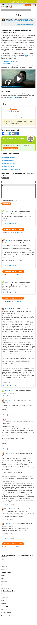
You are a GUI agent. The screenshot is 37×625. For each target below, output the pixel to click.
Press (2, 600)
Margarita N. (8, 390)
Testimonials (4, 566)
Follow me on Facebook (7, 615)
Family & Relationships (18, 20)
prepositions (6, 63)
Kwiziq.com (4, 609)
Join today (20, 232)
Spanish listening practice (8, 157)
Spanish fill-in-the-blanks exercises (10, 169)
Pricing (3, 569)
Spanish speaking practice (8, 163)
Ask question (6, 203)
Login (2, 578)
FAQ (2, 593)
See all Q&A (5, 177)
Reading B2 (10, 20)
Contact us (4, 603)
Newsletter (4, 581)
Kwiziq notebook (14, 97)
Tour (2, 559)
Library (9, 10)
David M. (7, 309)
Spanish (4, 10)
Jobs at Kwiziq (4, 597)
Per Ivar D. (8, 211)
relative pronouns (29, 55)
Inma (6, 419)
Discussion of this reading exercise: (26, 24)
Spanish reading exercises (19, 10)
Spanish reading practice (20, 117)
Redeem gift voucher (6, 588)
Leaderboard (4, 563)
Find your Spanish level (10, 148)
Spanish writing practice (7, 166)
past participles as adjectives (17, 57)
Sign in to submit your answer (13, 229)
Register (3, 575)
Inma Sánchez (10, 100)
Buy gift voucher (5, 585)
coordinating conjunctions (10, 61)
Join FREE (27, 5)
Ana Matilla (25, 19)
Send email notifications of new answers (13, 200)
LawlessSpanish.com (6, 612)
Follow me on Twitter (7, 619)
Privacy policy (5, 623)
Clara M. (7, 240)
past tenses (4, 57)
